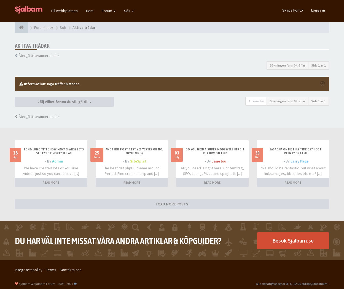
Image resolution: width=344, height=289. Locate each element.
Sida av (318, 65)
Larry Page (299, 161)
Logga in (318, 10)
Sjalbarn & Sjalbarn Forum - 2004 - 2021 (46, 284)
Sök (129, 10)
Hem (89, 10)
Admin (57, 161)
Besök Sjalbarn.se (293, 240)
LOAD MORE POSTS (172, 204)
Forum (109, 10)
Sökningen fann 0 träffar (287, 65)
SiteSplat (138, 161)
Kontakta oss (71, 269)
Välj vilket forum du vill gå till (64, 101)
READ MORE (51, 182)
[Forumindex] (21, 27)
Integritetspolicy (28, 269)
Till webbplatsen (64, 10)
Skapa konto (292, 10)
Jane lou (219, 161)
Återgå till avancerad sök (39, 55)
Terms (51, 269)
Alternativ (256, 101)
